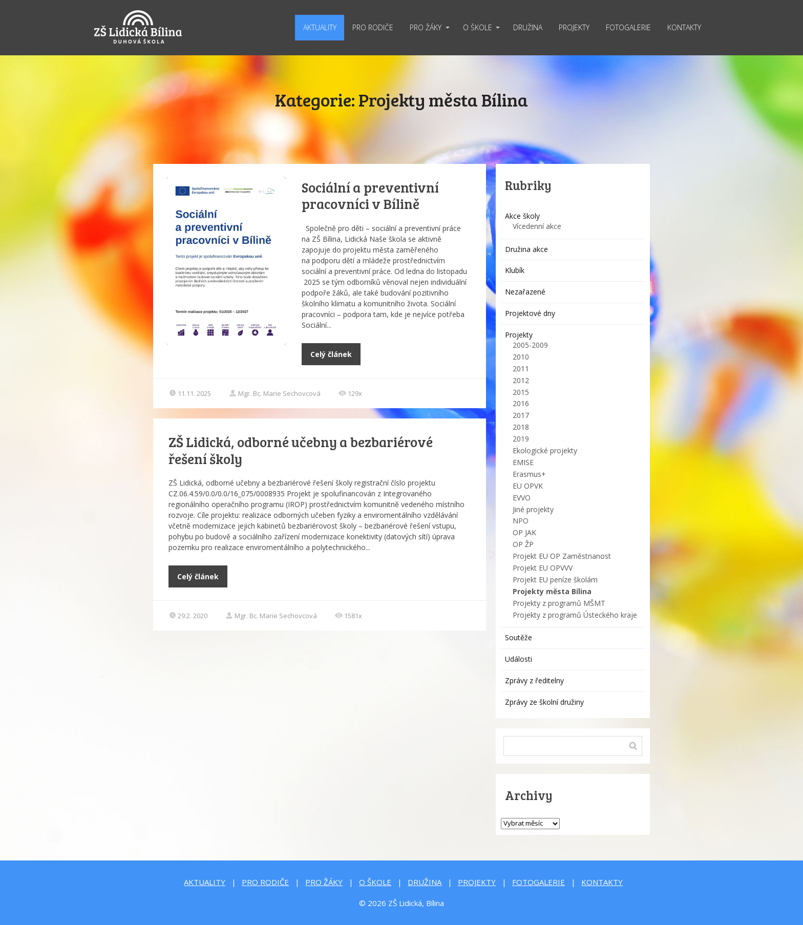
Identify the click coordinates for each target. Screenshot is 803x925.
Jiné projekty (533, 509)
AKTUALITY (319, 27)
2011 (521, 368)
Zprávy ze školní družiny (544, 702)
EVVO (522, 497)
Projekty (519, 335)
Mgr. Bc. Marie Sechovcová (275, 393)
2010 (521, 357)
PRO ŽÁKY (425, 27)
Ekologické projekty (545, 450)
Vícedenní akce (537, 226)
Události (518, 659)
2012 (521, 380)
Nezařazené (525, 292)
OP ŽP (523, 544)
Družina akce (526, 249)
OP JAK (524, 532)
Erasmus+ (529, 474)
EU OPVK (528, 486)
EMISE (523, 462)
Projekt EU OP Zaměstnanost (562, 556)
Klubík (514, 270)
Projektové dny (530, 313)
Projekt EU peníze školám (555, 579)
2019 (521, 439)
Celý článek (331, 354)
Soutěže (518, 637)
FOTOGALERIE (628, 27)
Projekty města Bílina (552, 591)
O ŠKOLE (477, 27)
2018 (521, 427)
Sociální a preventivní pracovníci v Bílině (370, 195)
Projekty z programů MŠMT (559, 603)
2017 (521, 415)
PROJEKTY (574, 27)
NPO (521, 520)
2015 (521, 392)
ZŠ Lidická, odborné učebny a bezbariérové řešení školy (300, 450)
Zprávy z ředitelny (534, 680)
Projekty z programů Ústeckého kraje (575, 615)
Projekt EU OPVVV (543, 568)
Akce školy (522, 216)
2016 (521, 403)
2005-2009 (530, 345)
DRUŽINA (527, 27)
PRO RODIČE (372, 27)
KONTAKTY (684, 27)
